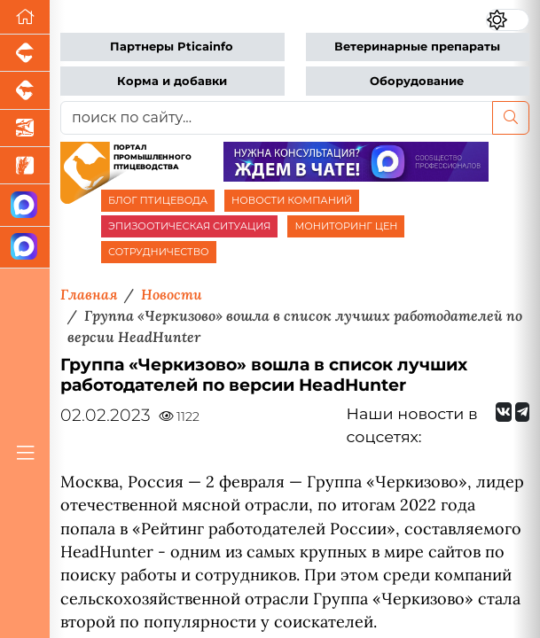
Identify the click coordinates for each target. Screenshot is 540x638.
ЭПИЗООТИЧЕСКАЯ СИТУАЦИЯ (189, 226)
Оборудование (417, 81)
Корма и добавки (172, 81)
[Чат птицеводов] (25, 247)
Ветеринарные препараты (417, 46)
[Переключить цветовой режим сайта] (507, 19)
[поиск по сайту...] (276, 118)
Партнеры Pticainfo (171, 46)
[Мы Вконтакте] (504, 412)
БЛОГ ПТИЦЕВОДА (157, 200)
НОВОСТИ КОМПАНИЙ (291, 200)
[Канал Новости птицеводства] (25, 205)
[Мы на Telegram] (522, 412)
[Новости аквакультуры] (25, 128)
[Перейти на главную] (25, 17)
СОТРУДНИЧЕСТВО (158, 251)
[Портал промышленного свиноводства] (25, 53)
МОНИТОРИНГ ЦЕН (345, 226)
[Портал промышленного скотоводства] (25, 90)
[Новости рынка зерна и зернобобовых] (25, 165)
